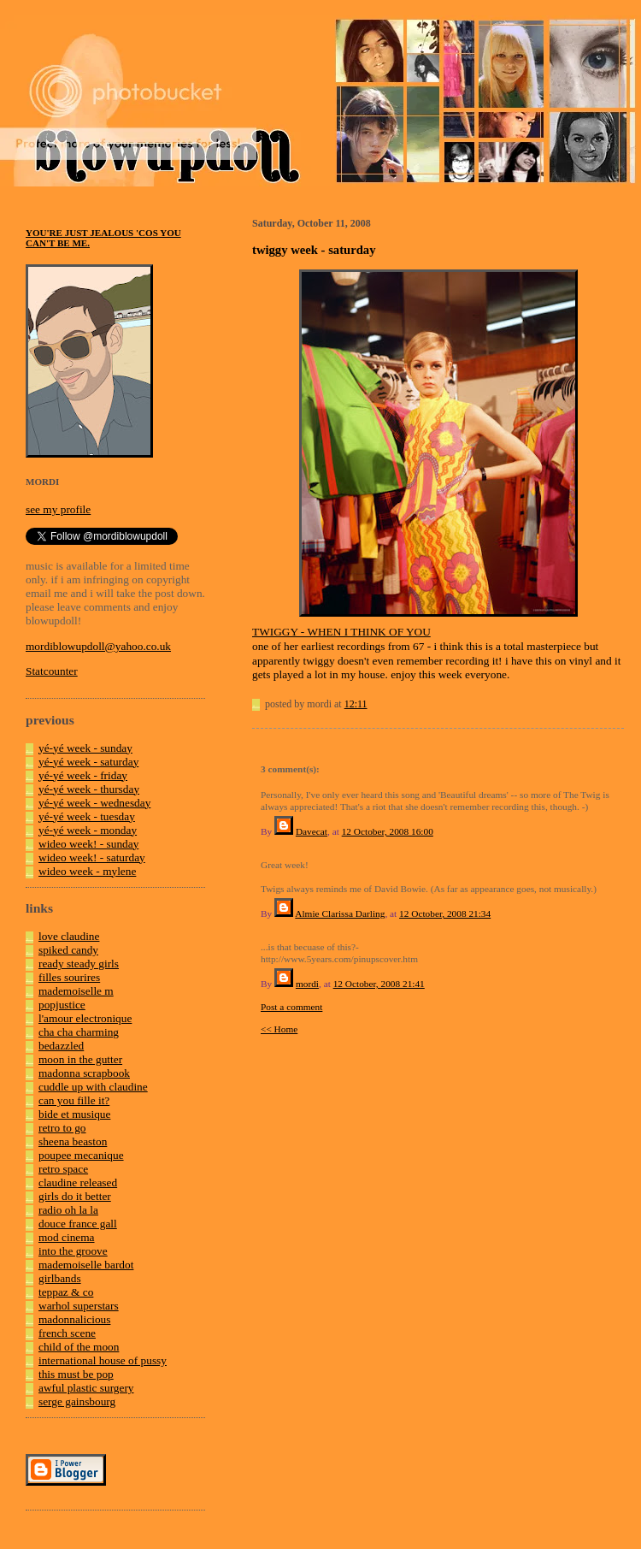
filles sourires (69, 977)
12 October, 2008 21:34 (445, 913)
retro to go (62, 1127)
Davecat (311, 831)
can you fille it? (73, 1100)
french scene (67, 1333)
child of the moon (78, 1346)
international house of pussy (102, 1360)
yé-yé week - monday (87, 830)
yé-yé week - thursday (88, 789)
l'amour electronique (85, 1018)
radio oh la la (68, 1209)
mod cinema (66, 1237)
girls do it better (74, 1196)
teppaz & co (65, 1292)
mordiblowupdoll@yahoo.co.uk (98, 646)
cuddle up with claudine (93, 1086)
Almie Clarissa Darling (340, 913)
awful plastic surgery (86, 1387)
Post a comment (291, 1007)
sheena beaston (72, 1141)
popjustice (61, 1004)
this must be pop (76, 1374)
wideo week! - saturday (91, 857)
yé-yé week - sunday (85, 748)
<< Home (279, 1029)
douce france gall (77, 1223)
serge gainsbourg (76, 1401)
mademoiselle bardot (85, 1264)
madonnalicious (74, 1319)
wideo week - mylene (87, 871)
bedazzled (61, 1045)
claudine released (77, 1182)
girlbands (59, 1278)
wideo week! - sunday (88, 843)
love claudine (68, 936)
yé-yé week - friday (82, 775)
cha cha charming (78, 1032)
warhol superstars (78, 1305)
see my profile (58, 509)
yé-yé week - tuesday (86, 816)
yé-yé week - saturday (88, 761)
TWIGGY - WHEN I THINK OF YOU (341, 631)
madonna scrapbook (84, 1073)
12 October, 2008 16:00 (387, 831)
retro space (63, 1168)
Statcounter (52, 671)
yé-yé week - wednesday (94, 802)
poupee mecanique (81, 1155)
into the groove (73, 1251)
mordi (307, 983)
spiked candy (68, 949)
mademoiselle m (76, 990)
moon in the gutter (80, 1059)
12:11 (356, 704)
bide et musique (74, 1114)
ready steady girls (78, 963)
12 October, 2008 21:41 (379, 983)
